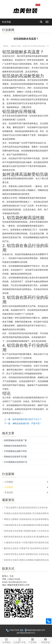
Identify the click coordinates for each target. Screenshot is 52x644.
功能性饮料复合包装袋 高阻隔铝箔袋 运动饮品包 (26, 554)
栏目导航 (6, 22)
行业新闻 (9, 487)
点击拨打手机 (19, 640)
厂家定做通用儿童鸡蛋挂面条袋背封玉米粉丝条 (26, 507)
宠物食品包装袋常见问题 (15, 456)
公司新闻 (9, 482)
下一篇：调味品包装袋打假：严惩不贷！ (23, 423)
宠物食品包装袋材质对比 (15, 446)
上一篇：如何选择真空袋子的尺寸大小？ (23, 419)
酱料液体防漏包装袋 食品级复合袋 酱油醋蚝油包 (26, 536)
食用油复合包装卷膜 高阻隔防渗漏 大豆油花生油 (26, 531)
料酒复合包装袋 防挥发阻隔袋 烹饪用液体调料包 (26, 513)
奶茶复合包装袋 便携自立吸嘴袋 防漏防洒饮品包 (26, 560)
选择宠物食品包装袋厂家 (15, 440)
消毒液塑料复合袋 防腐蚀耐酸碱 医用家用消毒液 (26, 525)
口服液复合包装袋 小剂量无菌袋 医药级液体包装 (26, 542)
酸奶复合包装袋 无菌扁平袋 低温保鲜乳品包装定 (26, 548)
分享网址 (6, 640)
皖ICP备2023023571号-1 (26, 633)
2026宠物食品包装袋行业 (15, 462)
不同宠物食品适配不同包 (15, 451)
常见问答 (9, 492)
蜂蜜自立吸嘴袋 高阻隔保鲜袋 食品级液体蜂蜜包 (26, 519)
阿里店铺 (45, 640)
